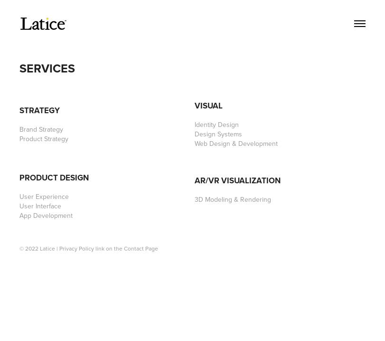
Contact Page (141, 248)
